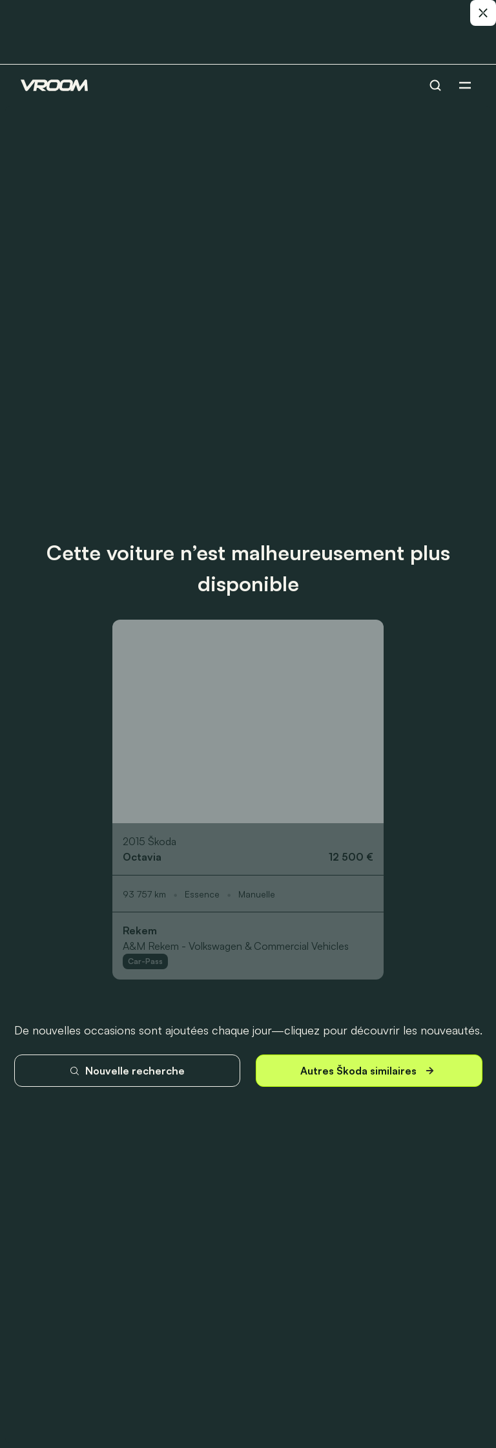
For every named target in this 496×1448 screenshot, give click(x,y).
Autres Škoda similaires (368, 1071)
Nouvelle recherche (127, 1070)
